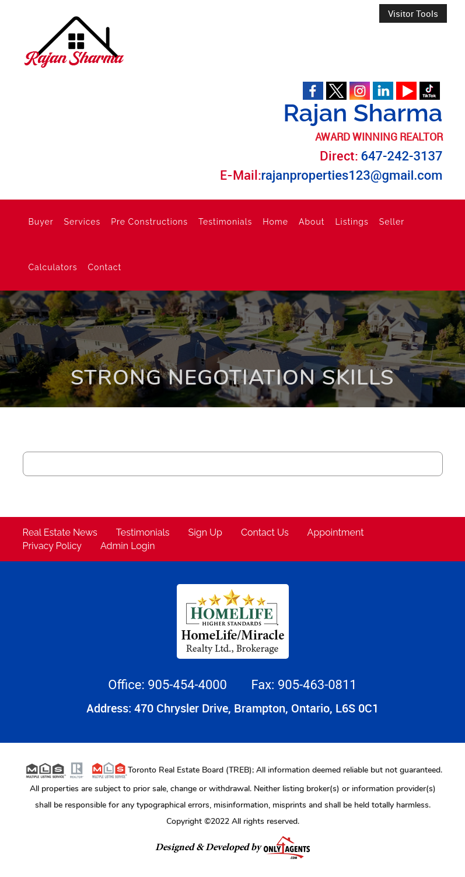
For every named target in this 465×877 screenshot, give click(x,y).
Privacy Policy (52, 545)
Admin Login (127, 545)
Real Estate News (60, 532)
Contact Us (265, 532)
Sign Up (205, 532)
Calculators (53, 267)
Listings (351, 221)
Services (82, 221)
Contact (105, 267)
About (311, 221)
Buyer (41, 221)
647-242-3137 (402, 156)
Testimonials (225, 221)
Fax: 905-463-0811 (303, 684)
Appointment (335, 532)
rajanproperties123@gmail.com (352, 175)
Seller (391, 221)
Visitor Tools (413, 13)
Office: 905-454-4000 (169, 684)
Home (275, 221)
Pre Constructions (149, 221)
